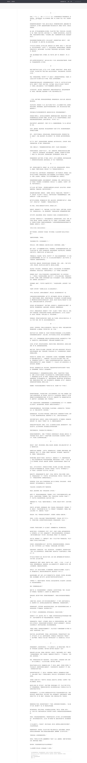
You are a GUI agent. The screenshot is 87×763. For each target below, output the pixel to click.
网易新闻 (13, 1)
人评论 (40, 19)
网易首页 (8, 1)
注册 (68, 1)
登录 (71, 1)
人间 (3, 1)
